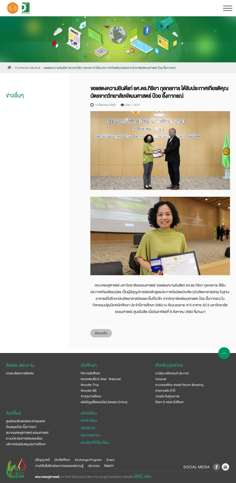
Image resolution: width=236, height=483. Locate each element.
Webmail (115, 379)
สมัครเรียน (89, 413)
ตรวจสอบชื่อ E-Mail (93, 379)
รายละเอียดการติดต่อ (20, 373)
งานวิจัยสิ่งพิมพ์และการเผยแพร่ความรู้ (59, 466)
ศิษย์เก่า (109, 466)
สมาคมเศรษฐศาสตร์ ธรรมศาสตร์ (27, 432)
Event (110, 460)
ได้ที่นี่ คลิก (142, 476)
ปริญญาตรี (42, 460)
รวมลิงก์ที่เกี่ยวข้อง (95, 442)
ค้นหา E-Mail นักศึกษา (169, 402)
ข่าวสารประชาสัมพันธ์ (27, 67)
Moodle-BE (89, 390)
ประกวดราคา (91, 435)
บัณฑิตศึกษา (62, 460)
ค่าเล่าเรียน (89, 420)
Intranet (160, 379)
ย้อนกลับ (101, 333)
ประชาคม (94, 466)
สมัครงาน (88, 428)
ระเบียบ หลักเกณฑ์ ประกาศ (172, 373)
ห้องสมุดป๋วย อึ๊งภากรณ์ (21, 427)
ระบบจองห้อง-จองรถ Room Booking (179, 385)
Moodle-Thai (90, 385)
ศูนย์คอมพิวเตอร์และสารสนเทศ (25, 421)
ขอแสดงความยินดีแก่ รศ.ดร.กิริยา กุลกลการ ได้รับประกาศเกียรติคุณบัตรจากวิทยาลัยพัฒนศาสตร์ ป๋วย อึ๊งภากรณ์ (109, 67)
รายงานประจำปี (165, 390)
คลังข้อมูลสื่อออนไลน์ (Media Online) (104, 402)
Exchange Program (88, 460)
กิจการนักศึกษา (90, 373)
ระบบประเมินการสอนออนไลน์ (24, 438)
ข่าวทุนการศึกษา (91, 396)
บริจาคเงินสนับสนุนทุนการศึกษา (26, 444)
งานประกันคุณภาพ (167, 396)
